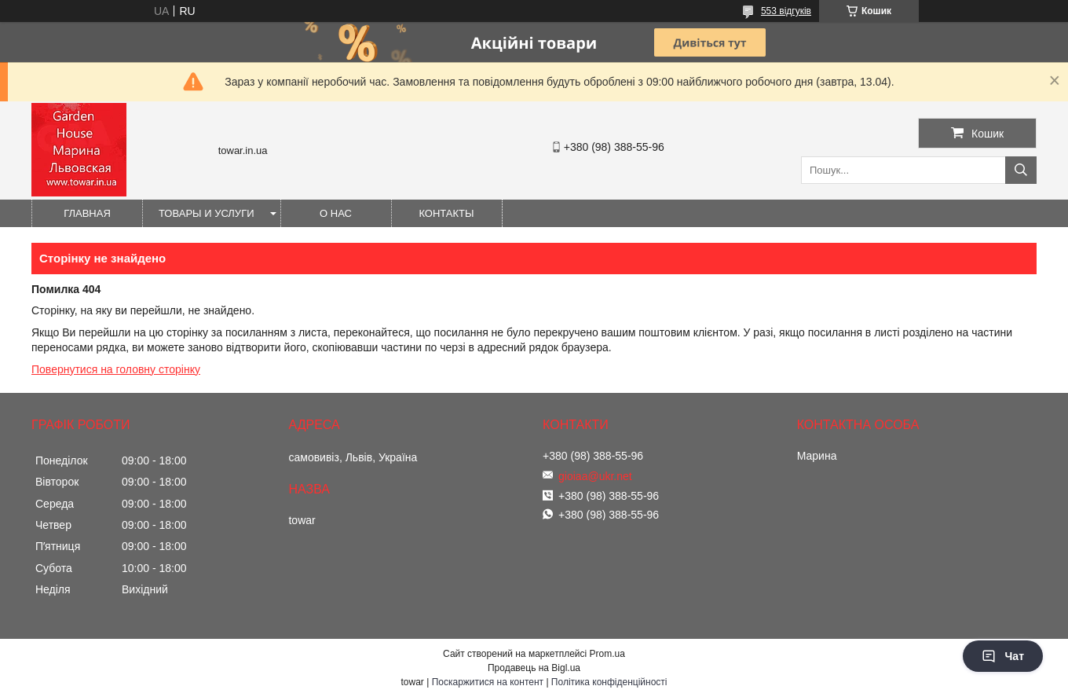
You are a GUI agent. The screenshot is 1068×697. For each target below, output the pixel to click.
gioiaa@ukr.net (595, 476)
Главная (87, 213)
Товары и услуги (206, 213)
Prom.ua (607, 653)
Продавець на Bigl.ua (534, 667)
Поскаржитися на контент (487, 682)
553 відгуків (786, 11)
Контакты (446, 213)
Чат (1003, 656)
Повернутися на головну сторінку (115, 369)
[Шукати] (1021, 170)
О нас (336, 213)
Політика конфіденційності (609, 682)
